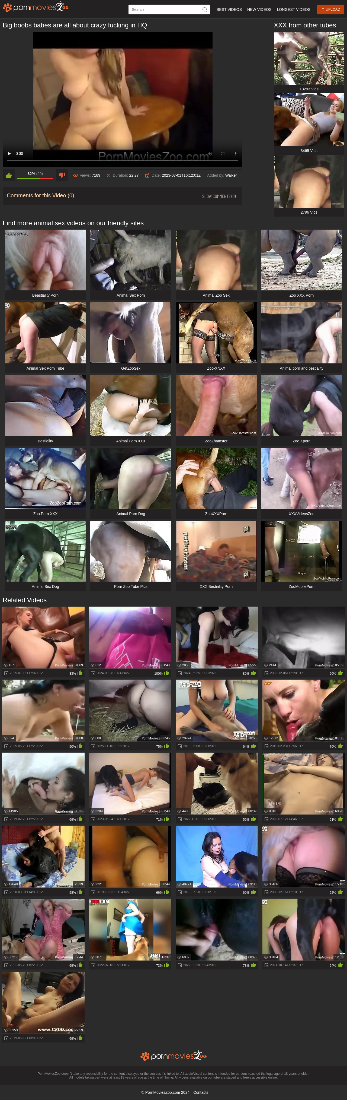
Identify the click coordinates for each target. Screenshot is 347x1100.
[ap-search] (169, 9)
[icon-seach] (205, 9)
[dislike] (62, 175)
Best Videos (229, 9)
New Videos (259, 9)
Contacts (200, 1092)
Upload (330, 9)
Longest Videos (293, 9)
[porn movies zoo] (36, 6)
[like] (9, 175)
